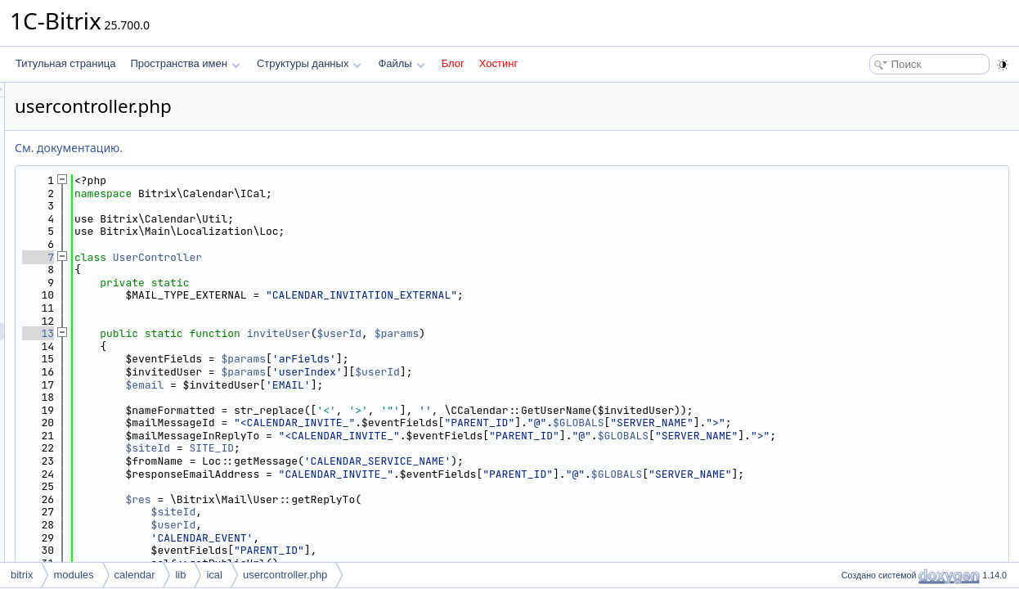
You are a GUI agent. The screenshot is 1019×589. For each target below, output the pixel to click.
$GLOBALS (782, 422)
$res (342, 499)
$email (349, 385)
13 (242, 333)
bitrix (22, 575)
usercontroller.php (285, 575)
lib (180, 575)
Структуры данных (309, 63)
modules (73, 575)
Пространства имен (185, 63)
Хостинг (498, 63)
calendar (134, 575)
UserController (361, 257)
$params (601, 333)
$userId (544, 333)
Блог (453, 63)
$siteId (352, 448)
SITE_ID (415, 448)
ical (214, 575)
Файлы (401, 63)
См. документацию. (273, 147)
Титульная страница (65, 63)
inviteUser (483, 333)
